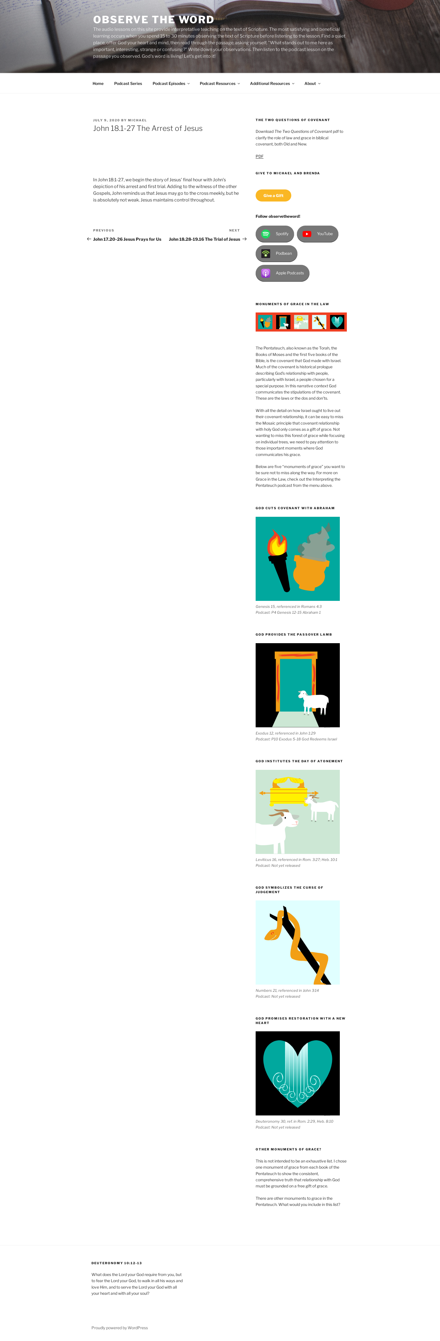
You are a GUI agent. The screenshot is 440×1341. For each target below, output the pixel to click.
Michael (137, 120)
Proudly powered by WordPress (119, 1327)
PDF (259, 156)
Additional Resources (272, 83)
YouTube (317, 234)
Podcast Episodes (172, 83)
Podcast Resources (220, 83)
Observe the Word (154, 19)
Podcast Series (128, 83)
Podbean (276, 253)
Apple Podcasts (282, 273)
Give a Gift (273, 195)
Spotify (274, 234)
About (312, 83)
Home (98, 83)
